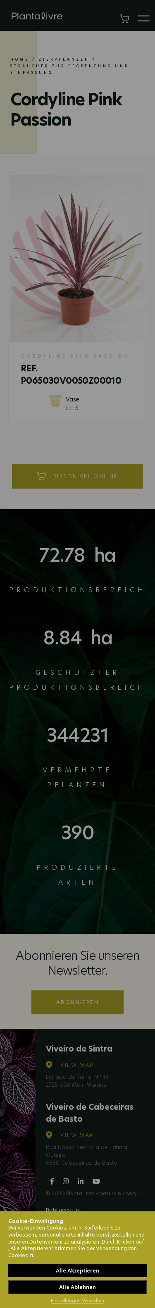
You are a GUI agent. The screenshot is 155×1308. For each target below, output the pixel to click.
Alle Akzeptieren (77, 1270)
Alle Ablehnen (77, 1287)
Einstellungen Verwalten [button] (77, 1300)
